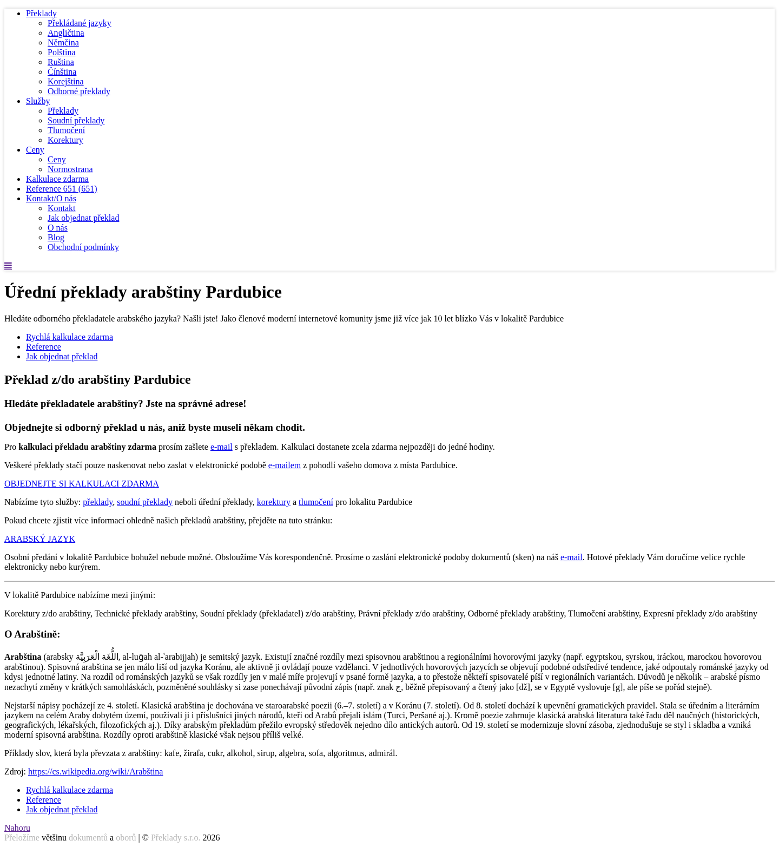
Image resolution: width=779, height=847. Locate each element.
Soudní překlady (76, 120)
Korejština (66, 81)
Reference (61, 188)
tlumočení (316, 502)
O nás (58, 227)
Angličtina (66, 32)
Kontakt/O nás (51, 198)
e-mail (221, 446)
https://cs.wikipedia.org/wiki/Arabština (95, 771)
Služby (38, 101)
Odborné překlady (79, 91)
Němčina (63, 42)
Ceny (35, 149)
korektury (274, 502)
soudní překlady (145, 502)
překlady (98, 502)
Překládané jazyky (79, 23)
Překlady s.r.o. (176, 837)
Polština (62, 52)
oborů (126, 837)
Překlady (41, 13)
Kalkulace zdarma (57, 178)
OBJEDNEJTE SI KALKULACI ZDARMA (81, 483)
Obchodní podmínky (83, 247)
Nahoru (17, 827)
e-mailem (284, 465)
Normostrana (70, 169)
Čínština (62, 71)
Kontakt (62, 208)
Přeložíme (21, 837)
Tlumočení (66, 130)
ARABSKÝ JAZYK (39, 538)
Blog (56, 237)
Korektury (65, 140)
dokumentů (88, 837)
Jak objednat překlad (83, 217)
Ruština (61, 62)
